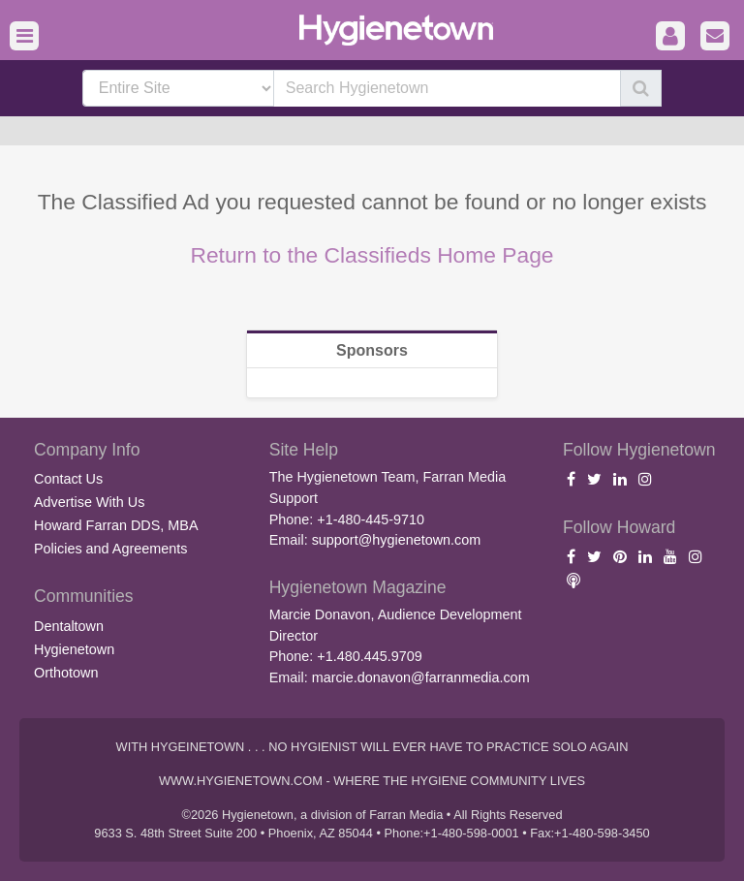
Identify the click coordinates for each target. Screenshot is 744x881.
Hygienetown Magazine (358, 587)
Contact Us (68, 479)
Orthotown (66, 672)
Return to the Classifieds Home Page (371, 254)
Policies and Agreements (110, 548)
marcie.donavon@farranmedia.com (421, 677)
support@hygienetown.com (396, 540)
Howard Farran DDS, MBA (116, 525)
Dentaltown (69, 626)
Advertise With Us (89, 502)
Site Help (303, 449)
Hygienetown (74, 649)
